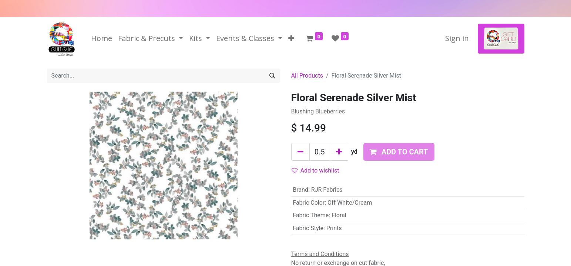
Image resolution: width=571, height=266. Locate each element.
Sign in (457, 38)
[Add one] (339, 152)
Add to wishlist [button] (315, 170)
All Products (307, 75)
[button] (291, 38)
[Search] (272, 76)
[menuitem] (101, 38)
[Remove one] (300, 152)
